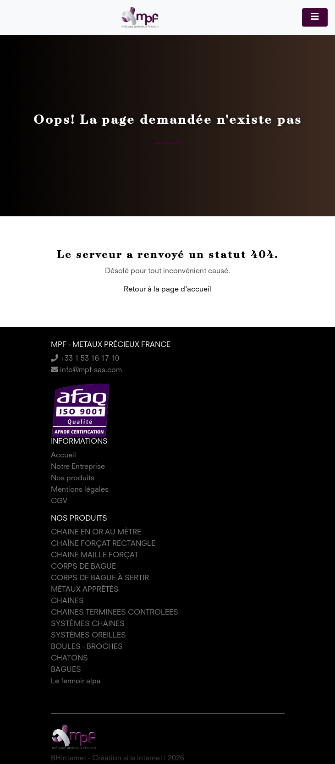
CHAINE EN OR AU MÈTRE (96, 532)
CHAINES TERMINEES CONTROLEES (114, 612)
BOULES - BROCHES (87, 647)
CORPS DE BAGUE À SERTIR (100, 578)
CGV (59, 501)
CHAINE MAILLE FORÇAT (94, 555)
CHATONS (69, 658)
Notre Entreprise (78, 467)
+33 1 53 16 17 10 (85, 359)
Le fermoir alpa (76, 681)
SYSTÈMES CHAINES (88, 624)
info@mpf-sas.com (86, 370)
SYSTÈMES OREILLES (88, 635)
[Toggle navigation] (315, 17)
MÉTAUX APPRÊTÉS (85, 590)
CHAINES (67, 601)
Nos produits (72, 478)
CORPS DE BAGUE (83, 567)
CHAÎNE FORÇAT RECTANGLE (103, 544)
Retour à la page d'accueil (167, 289)
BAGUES (66, 670)
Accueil (63, 455)
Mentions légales (80, 490)
